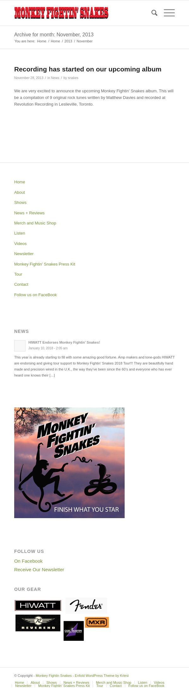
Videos (20, 243)
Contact (21, 284)
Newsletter (23, 253)
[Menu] (166, 13)
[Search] (151, 13)
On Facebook (28, 561)
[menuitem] (151, 13)
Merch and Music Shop (35, 223)
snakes (73, 78)
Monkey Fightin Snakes (54, 675)
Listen (19, 233)
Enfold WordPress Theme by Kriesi (102, 675)
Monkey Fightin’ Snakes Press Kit (44, 264)
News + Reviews (29, 213)
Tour (18, 274)
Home (19, 182)
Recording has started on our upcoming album (88, 69)
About (19, 192)
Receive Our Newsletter (39, 569)
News (55, 78)
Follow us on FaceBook (35, 294)
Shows (20, 202)
